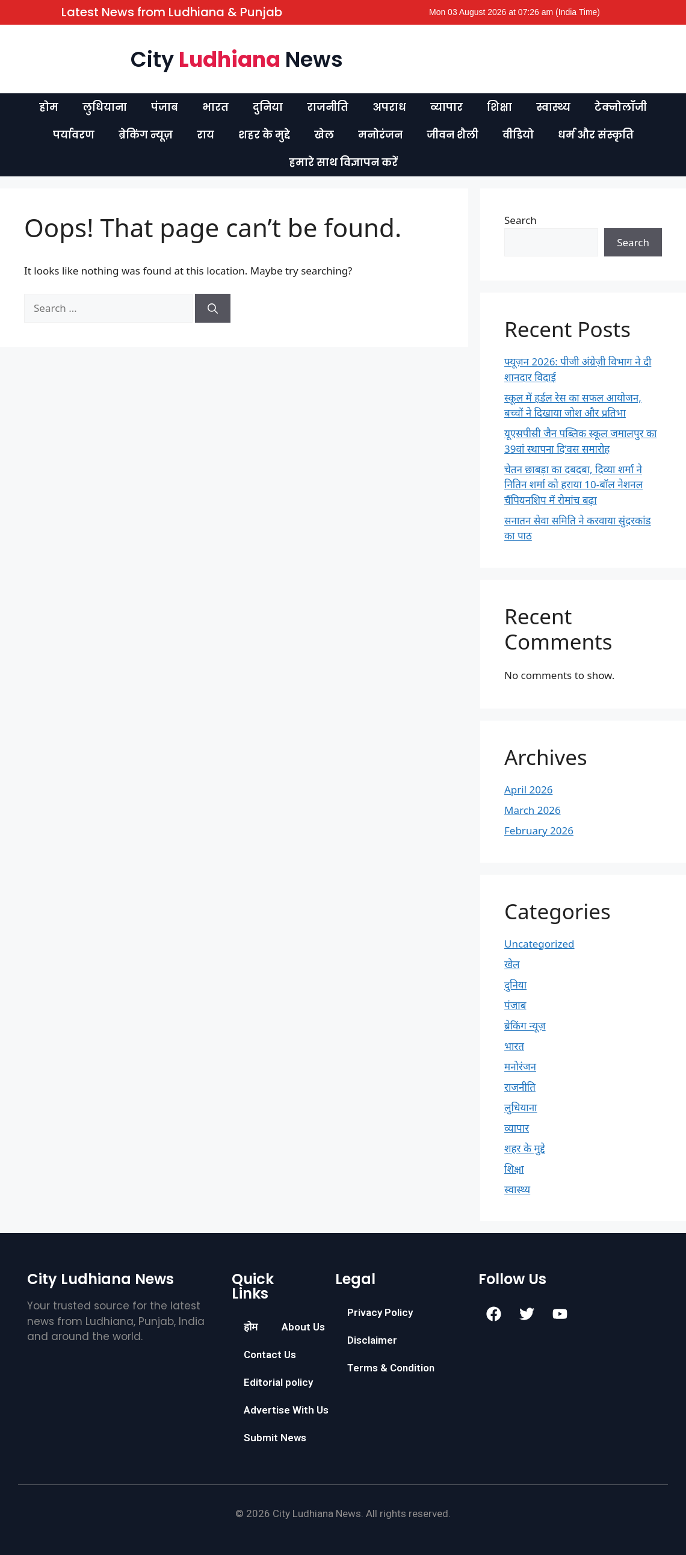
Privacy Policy (380, 1312)
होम (48, 107)
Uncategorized (539, 944)
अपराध (389, 107)
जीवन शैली (452, 135)
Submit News (275, 1438)
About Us (303, 1327)
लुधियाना (104, 107)
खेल (324, 135)
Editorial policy (278, 1382)
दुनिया (268, 107)
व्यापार (446, 107)
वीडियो (518, 135)
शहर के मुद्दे (264, 135)
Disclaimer (372, 1340)
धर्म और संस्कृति (596, 135)
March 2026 (532, 810)
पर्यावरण (73, 135)
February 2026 (538, 830)
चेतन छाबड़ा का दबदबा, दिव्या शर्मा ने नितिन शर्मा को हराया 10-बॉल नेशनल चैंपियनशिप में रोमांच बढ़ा (573, 484)
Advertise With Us (286, 1410)
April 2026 (528, 789)
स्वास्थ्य (553, 107)
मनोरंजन (380, 135)
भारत (215, 107)
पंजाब (164, 107)
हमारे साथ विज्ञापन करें (343, 162)
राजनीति (327, 107)
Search (520, 220)
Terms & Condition (390, 1368)
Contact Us (270, 1355)
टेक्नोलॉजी (621, 107)
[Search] (212, 308)
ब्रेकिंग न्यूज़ (146, 135)
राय (205, 135)
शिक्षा (499, 107)
